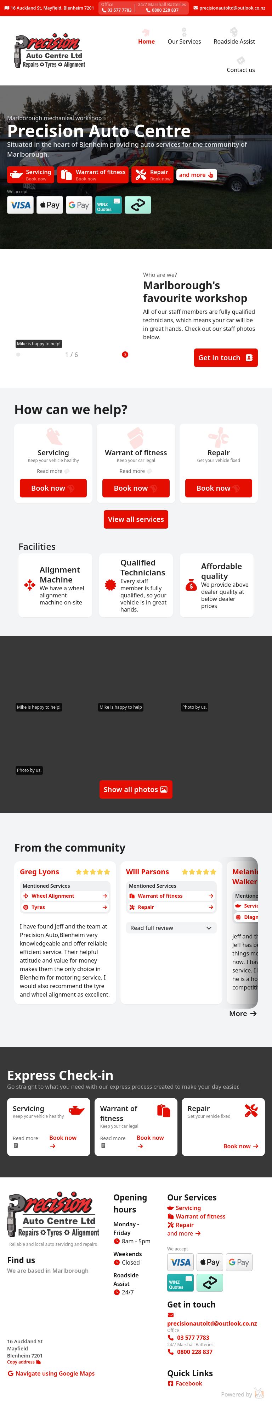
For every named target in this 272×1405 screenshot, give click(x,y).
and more (197, 175)
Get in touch (226, 357)
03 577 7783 (116, 7)
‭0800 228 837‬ (162, 7)
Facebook (184, 1383)
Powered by (243, 1393)
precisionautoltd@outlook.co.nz (229, 8)
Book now (53, 488)
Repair (180, 1225)
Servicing (184, 1208)
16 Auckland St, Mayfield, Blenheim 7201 (49, 8)
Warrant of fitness (196, 1216)
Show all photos (136, 789)
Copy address (24, 1362)
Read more (53, 471)
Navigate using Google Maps (54, 1373)
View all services (136, 519)
